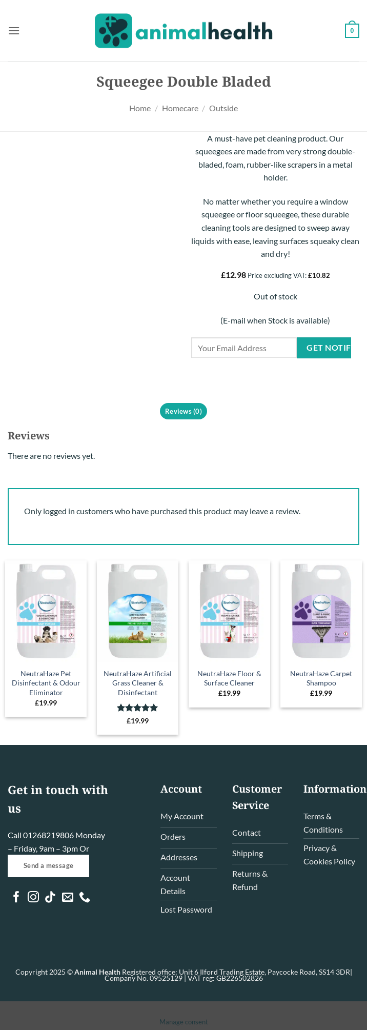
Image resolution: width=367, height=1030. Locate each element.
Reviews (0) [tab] (183, 411)
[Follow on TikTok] (50, 898)
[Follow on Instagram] (33, 898)
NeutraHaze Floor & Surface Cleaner (229, 678)
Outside (223, 108)
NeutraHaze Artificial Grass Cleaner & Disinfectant (138, 683)
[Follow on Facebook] (16, 898)
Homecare (180, 108)
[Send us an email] (67, 898)
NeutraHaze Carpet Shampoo (321, 678)
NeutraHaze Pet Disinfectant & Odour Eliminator (46, 683)
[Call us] (84, 898)
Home (140, 108)
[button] (14, 30)
